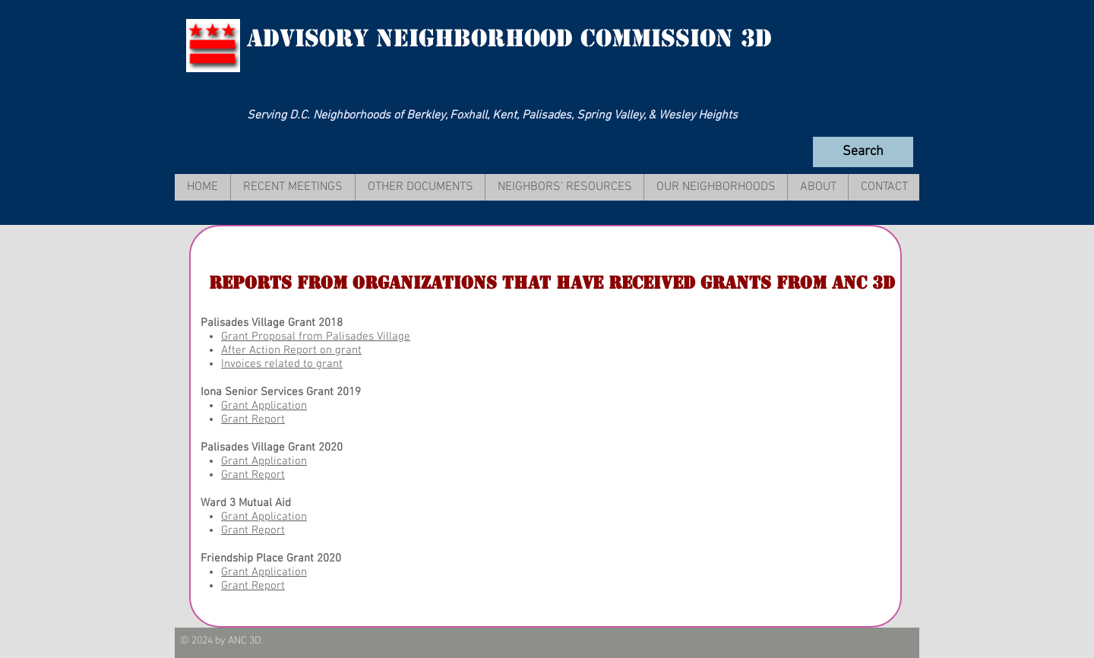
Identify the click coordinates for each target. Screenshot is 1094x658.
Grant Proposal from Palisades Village (315, 336)
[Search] (863, 152)
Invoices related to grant (282, 364)
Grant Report (253, 419)
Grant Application (264, 406)
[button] (292, 187)
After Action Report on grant (291, 350)
